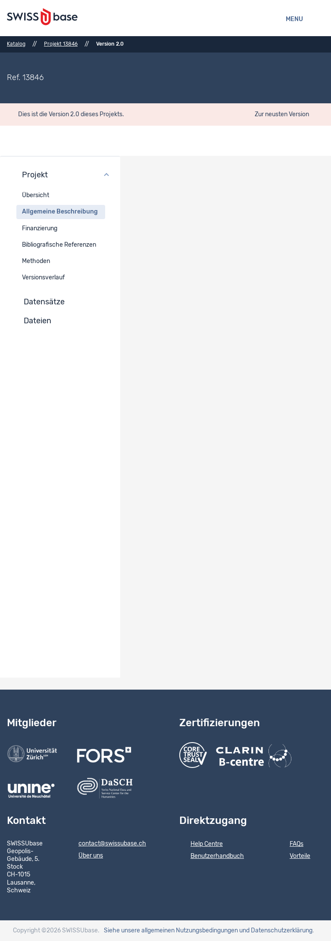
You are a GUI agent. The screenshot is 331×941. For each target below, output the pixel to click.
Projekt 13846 (61, 43)
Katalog (16, 43)
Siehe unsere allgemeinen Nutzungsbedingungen (171, 931)
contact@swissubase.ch (106, 844)
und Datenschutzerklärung (275, 931)
